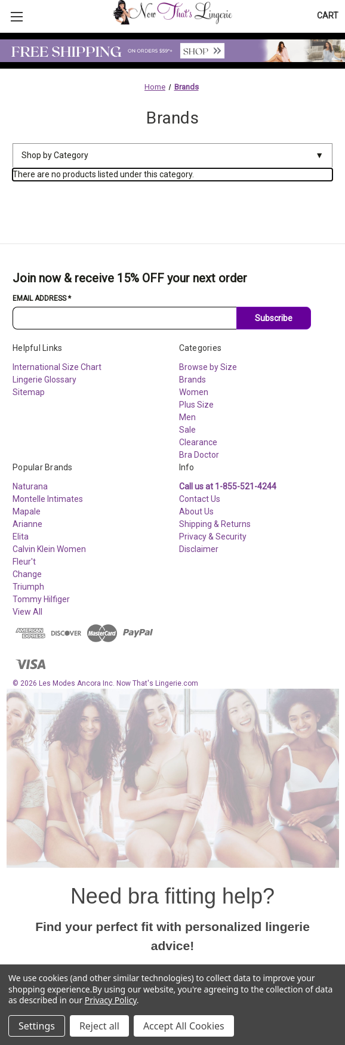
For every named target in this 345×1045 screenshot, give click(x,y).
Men (187, 417)
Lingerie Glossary (44, 379)
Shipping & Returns (215, 524)
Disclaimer (198, 549)
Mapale (27, 511)
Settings (37, 1025)
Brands (192, 379)
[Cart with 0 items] (327, 15)
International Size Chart (57, 367)
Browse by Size (208, 367)
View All (27, 611)
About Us (196, 511)
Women (193, 392)
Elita (21, 536)
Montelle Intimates (48, 499)
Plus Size (196, 404)
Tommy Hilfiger (41, 599)
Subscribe (273, 318)
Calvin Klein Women (49, 549)
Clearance (198, 442)
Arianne (27, 524)
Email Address (42, 298)
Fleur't (24, 561)
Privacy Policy (111, 1000)
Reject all (99, 1025)
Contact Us (199, 499)
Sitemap (29, 392)
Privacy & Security (213, 536)
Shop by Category (172, 155)
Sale (187, 429)
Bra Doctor (199, 455)
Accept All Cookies (183, 1025)
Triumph (28, 586)
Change (27, 574)
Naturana (30, 486)
